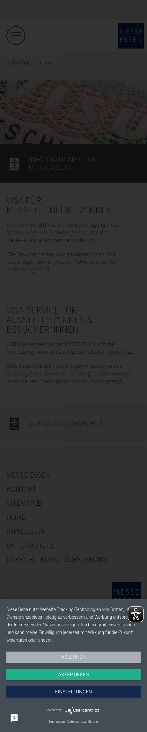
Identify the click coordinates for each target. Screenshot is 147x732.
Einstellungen (73, 692)
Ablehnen (73, 657)
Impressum (57, 721)
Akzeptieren (73, 674)
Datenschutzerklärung (82, 721)
